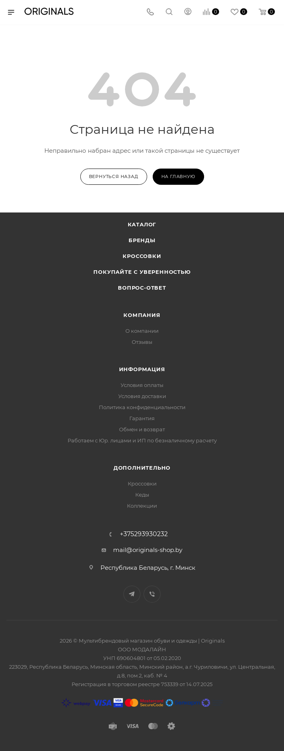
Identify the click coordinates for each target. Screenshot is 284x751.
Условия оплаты (142, 385)
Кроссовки (142, 256)
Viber (152, 594)
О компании (142, 331)
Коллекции (142, 506)
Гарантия (142, 418)
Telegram (131, 594)
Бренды (142, 240)
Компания (141, 315)
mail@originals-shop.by (147, 550)
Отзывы (142, 342)
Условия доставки (142, 396)
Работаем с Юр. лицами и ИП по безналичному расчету (142, 440)
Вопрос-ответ (142, 287)
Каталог (142, 224)
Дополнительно (142, 468)
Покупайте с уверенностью (141, 272)
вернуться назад (113, 176)
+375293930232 (144, 534)
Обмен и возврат (142, 429)
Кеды (142, 494)
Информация (142, 369)
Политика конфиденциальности (142, 407)
